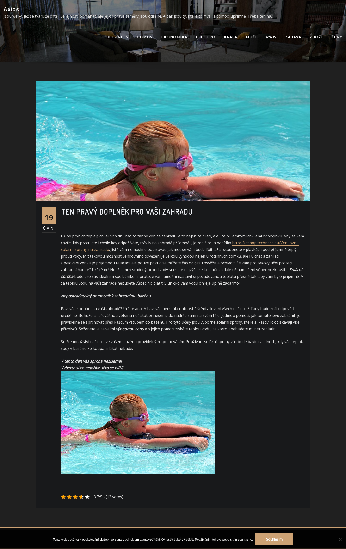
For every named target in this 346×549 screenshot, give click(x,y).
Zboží (316, 36)
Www (271, 36)
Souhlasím (274, 539)
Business (118, 36)
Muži (251, 36)
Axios (11, 9)
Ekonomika (174, 36)
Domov (145, 36)
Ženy (336, 36)
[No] (340, 539)
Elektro (206, 36)
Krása (230, 36)
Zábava (293, 36)
